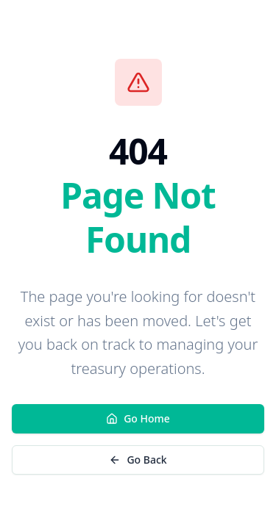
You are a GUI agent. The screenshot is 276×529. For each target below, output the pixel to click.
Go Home (138, 418)
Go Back (137, 460)
